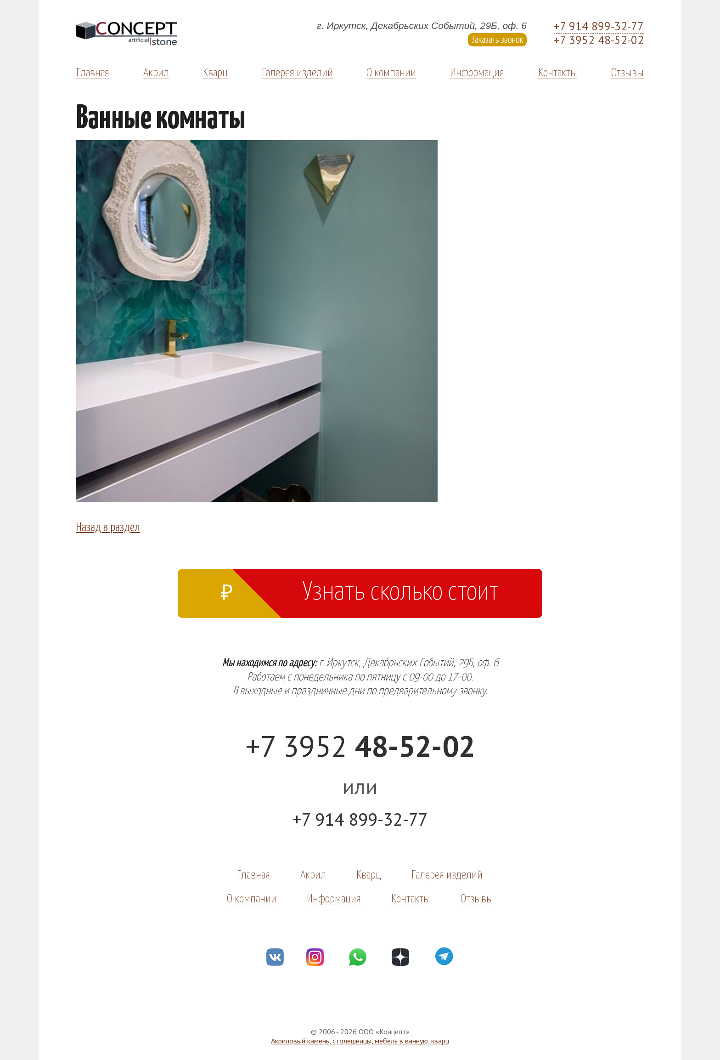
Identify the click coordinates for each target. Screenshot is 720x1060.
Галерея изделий (297, 71)
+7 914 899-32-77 (599, 27)
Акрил (156, 71)
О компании (391, 71)
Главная (92, 71)
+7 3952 (360, 746)
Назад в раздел (108, 526)
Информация (477, 71)
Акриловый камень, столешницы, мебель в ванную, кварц (360, 1040)
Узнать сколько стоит (360, 589)
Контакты (557, 71)
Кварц (215, 71)
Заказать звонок (497, 39)
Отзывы (627, 71)
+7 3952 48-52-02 (599, 40)
